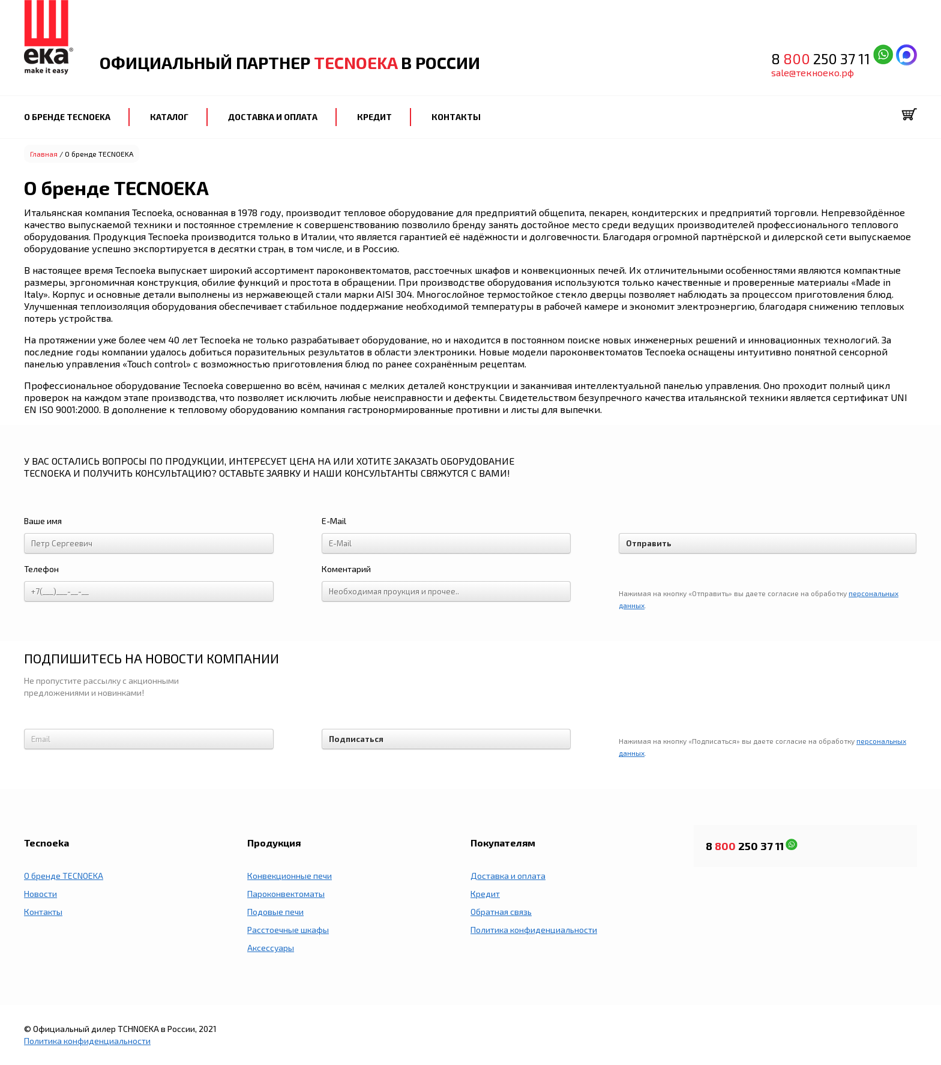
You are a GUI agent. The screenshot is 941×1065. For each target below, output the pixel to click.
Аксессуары (270, 948)
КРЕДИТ (374, 117)
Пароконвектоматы (286, 894)
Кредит (485, 894)
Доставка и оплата (508, 875)
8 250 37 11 (822, 58)
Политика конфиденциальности (533, 930)
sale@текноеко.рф (812, 72)
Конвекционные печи (289, 875)
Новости (40, 894)
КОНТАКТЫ (456, 117)
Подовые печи (275, 912)
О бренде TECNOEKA (63, 875)
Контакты (43, 912)
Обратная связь (501, 912)
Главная (44, 153)
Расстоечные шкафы (288, 930)
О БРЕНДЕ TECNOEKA (67, 117)
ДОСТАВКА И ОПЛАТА (272, 117)
